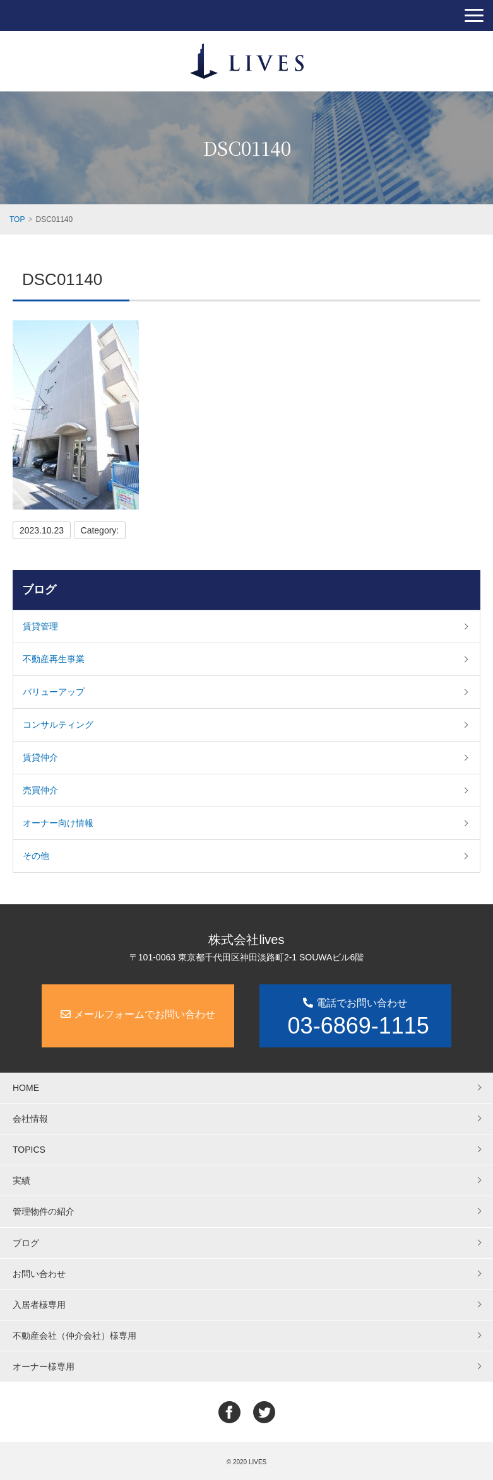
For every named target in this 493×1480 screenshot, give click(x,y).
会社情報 (30, 1119)
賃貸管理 (40, 626)
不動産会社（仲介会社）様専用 (74, 1336)
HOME (26, 1088)
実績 (21, 1180)
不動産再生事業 (54, 659)
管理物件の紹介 (43, 1211)
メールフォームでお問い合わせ (138, 1014)
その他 (36, 856)
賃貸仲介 (40, 757)
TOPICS (29, 1150)
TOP (17, 219)
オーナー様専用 (43, 1366)
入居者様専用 (39, 1305)
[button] (474, 15)
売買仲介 (40, 790)
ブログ (39, 589)
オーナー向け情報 (58, 823)
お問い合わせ (39, 1274)
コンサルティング (58, 725)
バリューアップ (54, 692)
